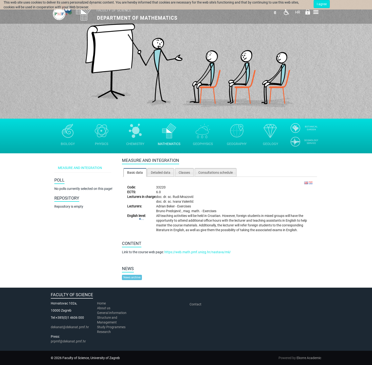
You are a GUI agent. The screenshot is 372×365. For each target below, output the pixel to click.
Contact (195, 304)
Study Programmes (111, 327)
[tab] (135, 172)
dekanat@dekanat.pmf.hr (70, 327)
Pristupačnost (286, 12)
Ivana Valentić (183, 201)
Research (104, 332)
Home (101, 303)
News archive (131, 277)
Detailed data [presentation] (160, 172)
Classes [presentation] (184, 172)
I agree (322, 4)
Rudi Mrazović (183, 197)
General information (111, 313)
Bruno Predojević (169, 211)
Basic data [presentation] (135, 172)
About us (104, 308)
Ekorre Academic (309, 358)
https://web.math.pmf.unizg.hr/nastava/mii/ (197, 252)
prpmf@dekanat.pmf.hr (68, 341)
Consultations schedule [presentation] (215, 172)
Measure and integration (80, 168)
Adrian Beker (166, 206)
